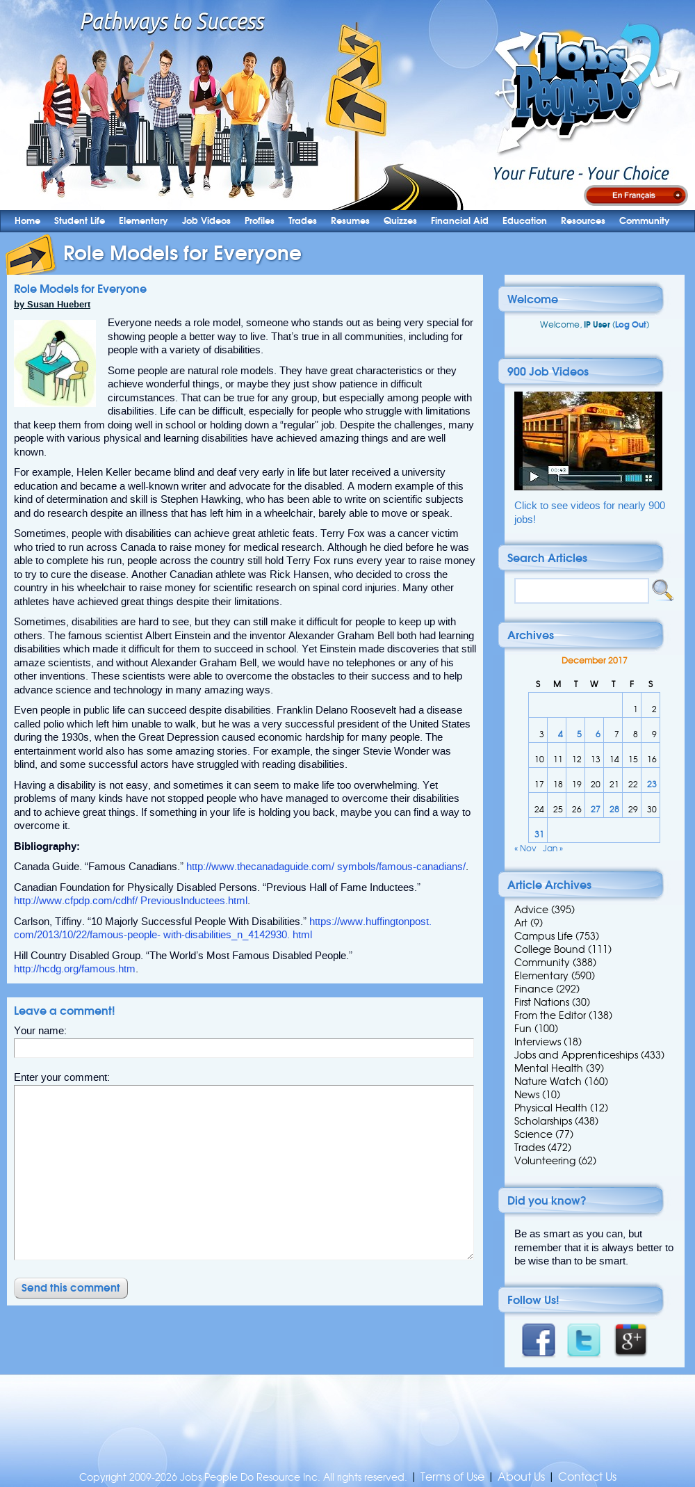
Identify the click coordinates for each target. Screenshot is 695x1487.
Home (27, 221)
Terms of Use (452, 1477)
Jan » (553, 848)
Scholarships (543, 1121)
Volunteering (544, 1161)
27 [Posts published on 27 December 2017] (595, 809)
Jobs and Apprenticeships (576, 1055)
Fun (523, 1028)
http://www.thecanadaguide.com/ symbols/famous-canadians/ (326, 866)
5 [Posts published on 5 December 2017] (579, 734)
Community (644, 221)
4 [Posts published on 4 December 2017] (560, 734)
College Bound (549, 949)
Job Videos (206, 221)
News (526, 1094)
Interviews (537, 1042)
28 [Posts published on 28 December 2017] (614, 809)
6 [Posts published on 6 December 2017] (598, 734)
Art (521, 923)
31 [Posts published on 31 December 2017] (539, 834)
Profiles (260, 221)
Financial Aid (460, 221)
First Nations (541, 1002)
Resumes (350, 221)
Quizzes (400, 221)
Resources (583, 221)
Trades (302, 221)
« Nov (525, 848)
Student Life (79, 221)
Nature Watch (548, 1081)
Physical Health (550, 1108)
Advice (531, 909)
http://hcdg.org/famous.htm (75, 968)
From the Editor (550, 1015)
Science (533, 1134)
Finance (533, 989)
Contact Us (587, 1477)
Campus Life (543, 936)
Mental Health (548, 1068)
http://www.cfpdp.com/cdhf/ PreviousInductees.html (130, 900)
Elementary (143, 221)
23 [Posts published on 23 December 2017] (652, 784)
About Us (521, 1477)
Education (524, 221)
